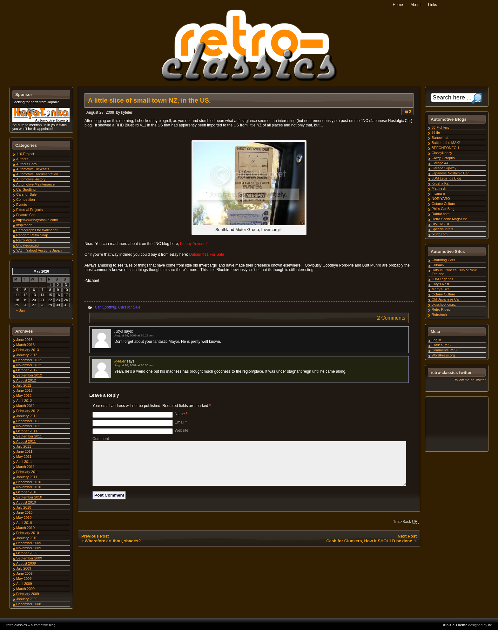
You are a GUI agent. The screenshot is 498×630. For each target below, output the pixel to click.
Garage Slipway (444, 168)
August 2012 (26, 380)
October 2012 (26, 370)
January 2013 (26, 355)
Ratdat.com (440, 214)
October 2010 (26, 492)
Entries (441, 345)
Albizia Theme (455, 625)
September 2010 (29, 497)
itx (490, 625)
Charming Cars (443, 260)
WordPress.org (443, 355)
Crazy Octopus (443, 158)
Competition (25, 199)
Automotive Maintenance (35, 184)
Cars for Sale (129, 307)
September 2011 (29, 436)
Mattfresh (439, 188)
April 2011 (24, 462)
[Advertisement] (456, 425)
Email (181, 422)
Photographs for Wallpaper (36, 230)
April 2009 (24, 584)
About (416, 5)
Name (181, 414)
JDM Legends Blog (446, 178)
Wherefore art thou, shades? (113, 548)
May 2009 (23, 578)
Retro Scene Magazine (449, 219)
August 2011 (26, 441)
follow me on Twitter (470, 380)
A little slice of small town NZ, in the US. (149, 100)
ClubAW (438, 265)
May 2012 (23, 395)
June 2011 (24, 451)
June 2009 (24, 573)
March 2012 (25, 406)
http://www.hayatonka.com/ (37, 220)
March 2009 (25, 589)
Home (398, 5)
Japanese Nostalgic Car (450, 173)
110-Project (25, 154)
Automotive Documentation (37, 174)
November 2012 (28, 365)
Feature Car (25, 215)
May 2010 (23, 517)
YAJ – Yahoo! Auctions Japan (39, 250)
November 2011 (28, 426)
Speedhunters (443, 229)
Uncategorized (27, 245)
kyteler (126, 112)
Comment (100, 439)
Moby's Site (441, 289)
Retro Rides (441, 309)
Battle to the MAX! (446, 143)
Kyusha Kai (440, 183)
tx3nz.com (440, 234)
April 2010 (24, 523)
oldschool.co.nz (444, 304)
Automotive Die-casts (32, 169)
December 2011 (28, 421)
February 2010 (27, 533)
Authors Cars (26, 164)
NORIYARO (441, 198)
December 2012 (28, 360)
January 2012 (26, 416)
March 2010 (25, 528)
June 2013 (24, 340)
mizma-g (438, 193)
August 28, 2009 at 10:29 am (133, 335)
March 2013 (25, 345)
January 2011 (26, 477)
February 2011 (27, 472)
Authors (22, 159)
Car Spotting (105, 307)
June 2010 (24, 512)
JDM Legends (442, 279)
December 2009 (28, 543)
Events (21, 205)
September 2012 (29, 375)
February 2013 (27, 350)
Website (181, 430)
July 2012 (23, 385)
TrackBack (406, 529)
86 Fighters (440, 127)
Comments (444, 350)
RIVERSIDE (441, 224)
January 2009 (26, 599)
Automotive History (30, 179)
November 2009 (28, 548)
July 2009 (23, 568)
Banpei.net (440, 137)
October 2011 (26, 431)
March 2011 (25, 467)
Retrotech (439, 314)
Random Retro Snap (32, 235)
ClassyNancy (442, 153)
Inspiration (24, 225)
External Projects (29, 210)
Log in (436, 340)
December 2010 (28, 482)
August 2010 (26, 502)
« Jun (20, 310)
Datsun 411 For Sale (206, 254)
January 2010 (26, 538)
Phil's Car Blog (443, 209)
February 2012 (27, 411)
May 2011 (23, 456)
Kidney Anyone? (194, 243)
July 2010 (23, 507)
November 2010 (28, 487)
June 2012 (24, 390)
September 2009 (29, 558)
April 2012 (24, 401)
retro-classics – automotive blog (31, 625)
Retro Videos (26, 240)
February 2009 (27, 594)
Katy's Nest (440, 284)
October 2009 (26, 553)
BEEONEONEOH (445, 148)
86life (436, 132)
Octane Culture (443, 204)
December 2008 (28, 604)
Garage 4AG (441, 163)
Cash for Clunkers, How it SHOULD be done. (369, 548)
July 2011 (23, 446)
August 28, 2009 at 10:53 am (133, 365)
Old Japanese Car (446, 299)
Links (432, 5)
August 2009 (26, 563)
